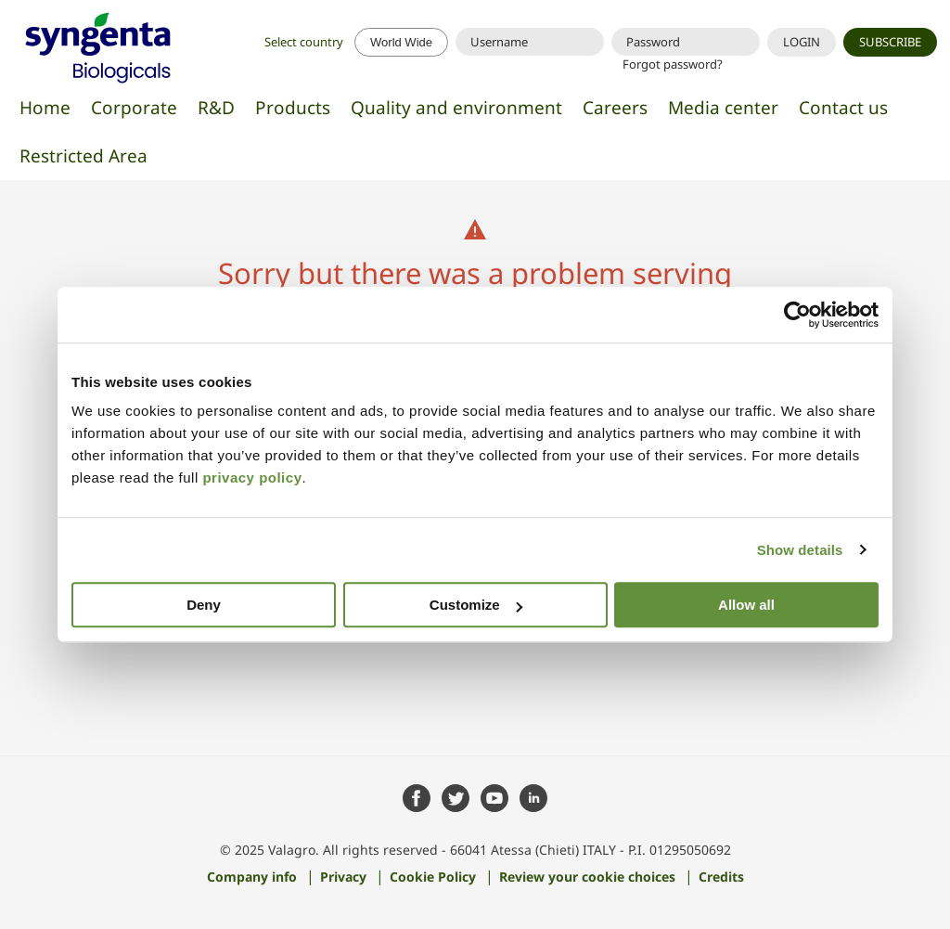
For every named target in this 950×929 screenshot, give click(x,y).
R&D (216, 108)
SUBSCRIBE (890, 41)
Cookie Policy (433, 875)
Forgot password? (673, 64)
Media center (723, 108)
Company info (252, 875)
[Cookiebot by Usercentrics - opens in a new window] (797, 315)
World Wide (401, 42)
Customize (476, 605)
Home (45, 108)
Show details (800, 550)
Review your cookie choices (587, 875)
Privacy (343, 875)
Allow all (746, 605)
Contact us (843, 108)
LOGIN (801, 41)
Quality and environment (456, 108)
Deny (203, 605)
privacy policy (252, 477)
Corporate (134, 108)
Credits (721, 875)
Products (292, 108)
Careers (615, 108)
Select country (305, 41)
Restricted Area (83, 156)
